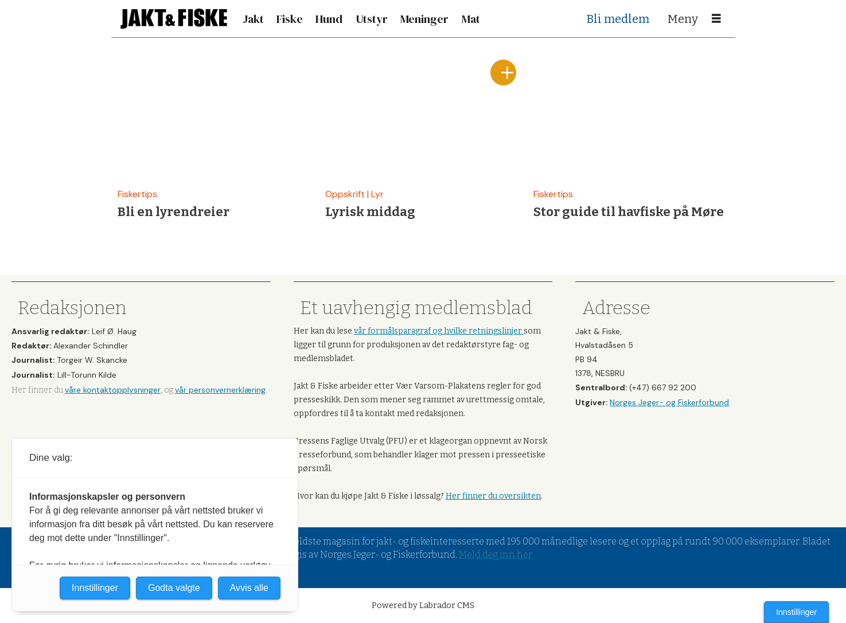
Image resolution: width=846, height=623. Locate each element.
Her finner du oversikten (493, 496)
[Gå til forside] (173, 19)
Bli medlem (618, 19)
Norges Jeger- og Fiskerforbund (669, 402)
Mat (471, 19)
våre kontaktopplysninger (113, 390)
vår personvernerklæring (220, 390)
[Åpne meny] (716, 19)
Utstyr (372, 19)
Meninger (424, 19)
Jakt (253, 19)
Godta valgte (174, 588)
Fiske (289, 19)
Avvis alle (249, 588)
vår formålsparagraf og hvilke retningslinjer (439, 331)
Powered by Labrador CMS (423, 605)
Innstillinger (796, 612)
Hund (328, 19)
